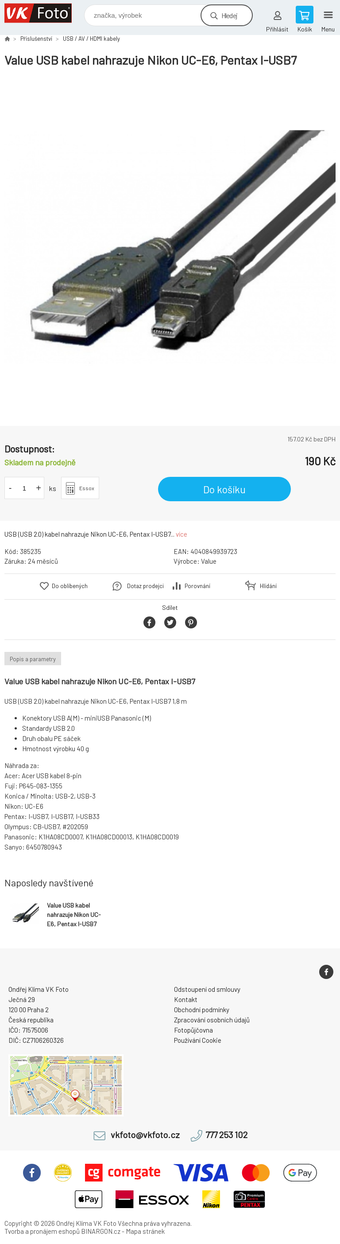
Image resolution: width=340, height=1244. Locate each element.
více (181, 534)
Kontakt (185, 999)
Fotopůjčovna (193, 1030)
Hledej (229, 15)
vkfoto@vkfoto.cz (145, 1135)
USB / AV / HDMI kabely (91, 38)
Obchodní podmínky (201, 1010)
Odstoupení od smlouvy (207, 989)
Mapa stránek (145, 1231)
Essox (86, 488)
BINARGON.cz (100, 1231)
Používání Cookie (197, 1040)
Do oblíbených (70, 585)
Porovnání (197, 585)
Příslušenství (36, 38)
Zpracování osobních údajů (212, 1020)
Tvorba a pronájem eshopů (42, 1231)
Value (208, 561)
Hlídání (268, 585)
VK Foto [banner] (43, 13)
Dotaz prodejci (145, 585)
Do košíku (224, 489)
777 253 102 (226, 1135)
